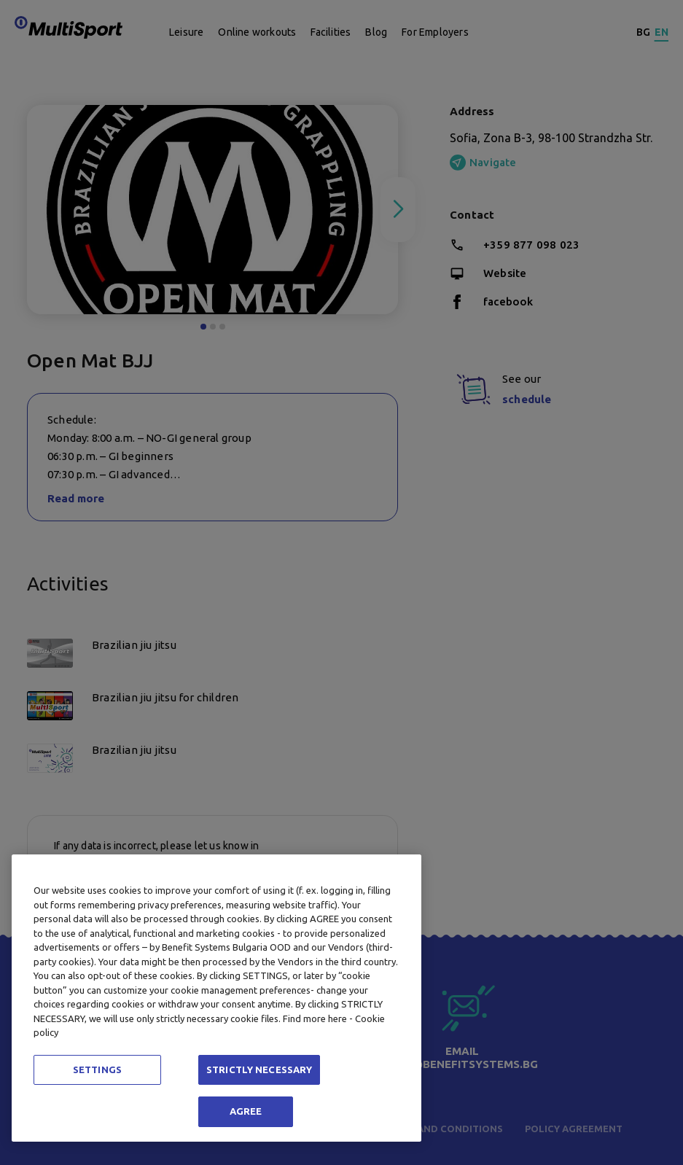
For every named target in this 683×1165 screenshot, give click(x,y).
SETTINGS (97, 1069)
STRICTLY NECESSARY (259, 1069)
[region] (216, 998)
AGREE (246, 1111)
